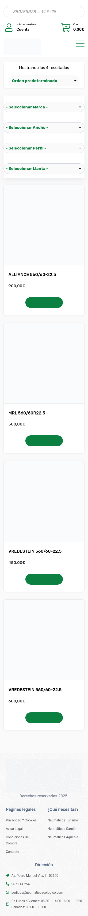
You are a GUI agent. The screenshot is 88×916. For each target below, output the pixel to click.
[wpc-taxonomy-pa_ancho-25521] (44, 127)
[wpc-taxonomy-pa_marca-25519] (44, 107)
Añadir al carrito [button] (44, 302)
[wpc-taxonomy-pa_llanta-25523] (44, 168)
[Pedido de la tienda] (44, 80)
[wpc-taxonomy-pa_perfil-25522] (44, 148)
